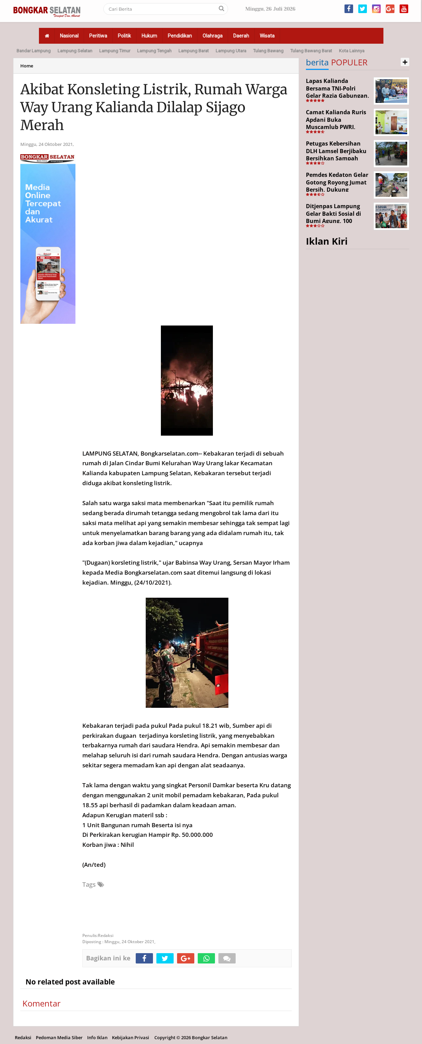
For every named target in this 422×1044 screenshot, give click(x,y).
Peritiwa (98, 36)
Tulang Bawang (268, 50)
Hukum (149, 36)
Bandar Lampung (34, 50)
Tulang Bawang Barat (311, 50)
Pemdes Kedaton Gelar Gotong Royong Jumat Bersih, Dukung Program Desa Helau (337, 186)
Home (26, 66)
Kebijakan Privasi (130, 1037)
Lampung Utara (231, 50)
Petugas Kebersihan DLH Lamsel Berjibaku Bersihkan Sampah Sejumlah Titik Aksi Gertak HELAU (336, 158)
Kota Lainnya (351, 50)
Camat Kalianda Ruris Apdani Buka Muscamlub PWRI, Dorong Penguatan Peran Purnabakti (336, 127)
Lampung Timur (114, 50)
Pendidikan (180, 36)
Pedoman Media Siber (59, 1037)
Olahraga (213, 36)
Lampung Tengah (154, 50)
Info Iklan (97, 1037)
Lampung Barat (193, 50)
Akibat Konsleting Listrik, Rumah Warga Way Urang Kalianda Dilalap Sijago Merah (153, 107)
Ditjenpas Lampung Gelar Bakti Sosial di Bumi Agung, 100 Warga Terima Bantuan (338, 217)
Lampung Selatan (75, 50)
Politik (124, 36)
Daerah (241, 36)
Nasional (69, 36)
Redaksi (23, 1037)
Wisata (267, 36)
